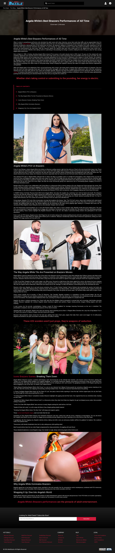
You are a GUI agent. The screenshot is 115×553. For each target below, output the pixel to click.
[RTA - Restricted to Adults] (109, 549)
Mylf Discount (43, 540)
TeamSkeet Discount (9, 540)
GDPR (96, 542)
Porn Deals (6, 8)
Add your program (81, 542)
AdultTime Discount (26, 535)
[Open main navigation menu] (5, 3)
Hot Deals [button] (6, 532)
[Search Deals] (64, 3)
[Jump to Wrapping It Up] (57, 108)
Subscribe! (86, 519)
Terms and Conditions (100, 535)
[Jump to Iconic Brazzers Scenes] (57, 100)
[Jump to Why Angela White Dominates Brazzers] (57, 104)
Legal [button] (96, 532)
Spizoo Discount (43, 537)
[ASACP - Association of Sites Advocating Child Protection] (102, 549)
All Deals (60, 540)
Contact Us (61, 537)
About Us (60, 535)
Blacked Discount (26, 540)
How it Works (79, 537)
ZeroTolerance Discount (45, 542)
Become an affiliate (81, 540)
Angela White (26, 44)
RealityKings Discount (45, 535)
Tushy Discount (8, 542)
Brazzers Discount (9, 535)
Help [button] (77, 532)
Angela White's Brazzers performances (37, 501)
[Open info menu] (110, 3)
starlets (16, 72)
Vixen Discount (25, 542)
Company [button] (60, 532)
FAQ (77, 535)
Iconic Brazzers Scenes (25, 376)
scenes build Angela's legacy (25, 413)
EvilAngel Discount (9, 537)
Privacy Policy (98, 537)
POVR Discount (25, 537)
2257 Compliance (99, 540)
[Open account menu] (105, 3)
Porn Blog (12, 8)
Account (60, 542)
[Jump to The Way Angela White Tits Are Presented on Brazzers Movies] (57, 96)
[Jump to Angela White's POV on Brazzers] (57, 92)
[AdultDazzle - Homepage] (16, 3)
